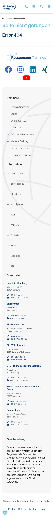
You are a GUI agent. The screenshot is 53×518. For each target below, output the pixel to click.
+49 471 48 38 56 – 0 (18, 336)
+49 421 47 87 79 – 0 (18, 316)
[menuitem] (26, 107)
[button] (26, 107)
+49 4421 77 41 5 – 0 (17, 357)
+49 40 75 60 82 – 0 (18, 295)
